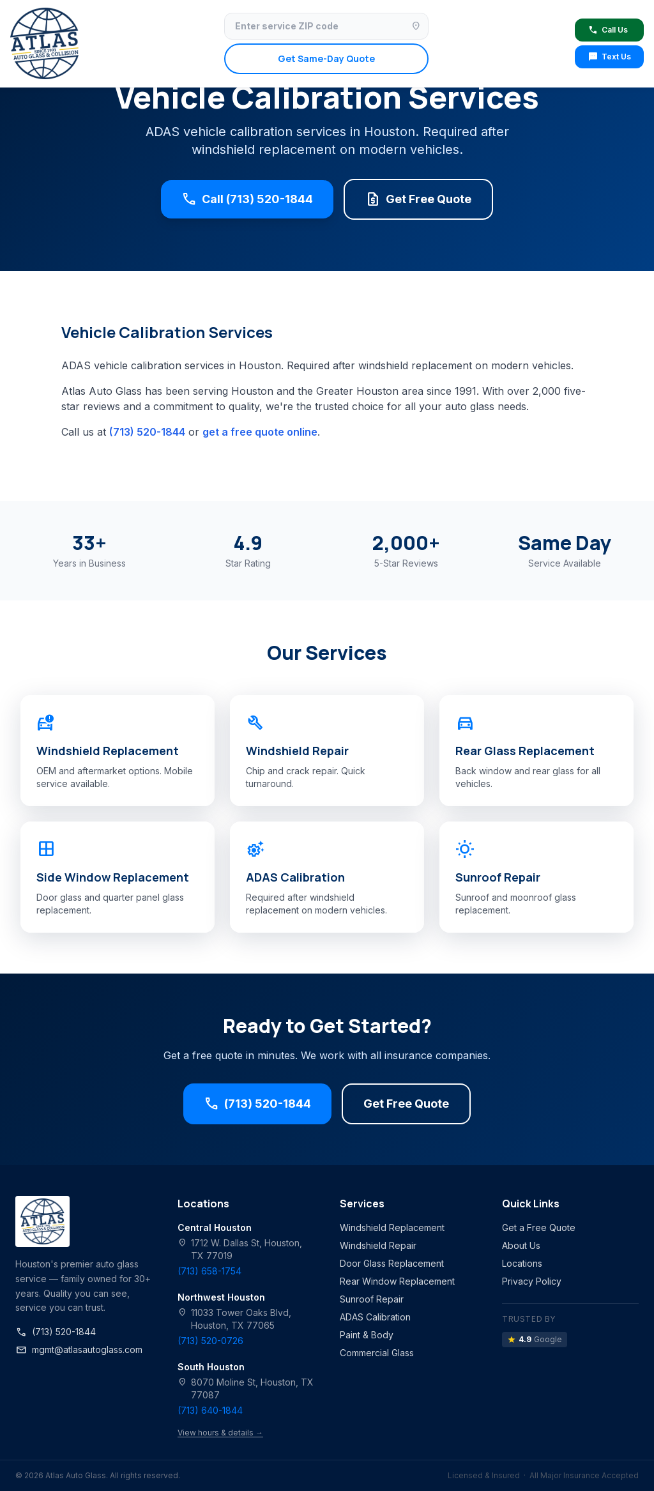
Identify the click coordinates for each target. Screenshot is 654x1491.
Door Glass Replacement (392, 1263)
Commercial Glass (377, 1352)
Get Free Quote (418, 199)
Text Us (609, 56)
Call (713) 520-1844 (247, 199)
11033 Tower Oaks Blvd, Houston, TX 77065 (234, 1318)
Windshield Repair (378, 1245)
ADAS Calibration (375, 1316)
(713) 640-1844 (210, 1410)
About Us (521, 1245)
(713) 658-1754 (209, 1270)
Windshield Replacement (392, 1227)
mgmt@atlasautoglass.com (78, 1349)
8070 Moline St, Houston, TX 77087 (246, 1388)
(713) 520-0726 (210, 1340)
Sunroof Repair (372, 1299)
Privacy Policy (531, 1281)
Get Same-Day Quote (326, 58)
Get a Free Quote (538, 1227)
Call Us (608, 30)
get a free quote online (259, 431)
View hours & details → (220, 1432)
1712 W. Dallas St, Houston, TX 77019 (240, 1249)
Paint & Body (366, 1334)
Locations (522, 1263)
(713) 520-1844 (147, 431)
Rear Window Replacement (397, 1281)
